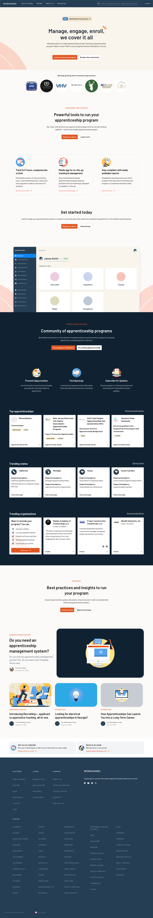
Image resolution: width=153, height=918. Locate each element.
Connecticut (19, 869)
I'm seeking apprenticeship (89, 348)
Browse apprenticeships (134, 411)
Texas (90, 470)
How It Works (19, 779)
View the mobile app (68, 191)
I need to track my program (65, 57)
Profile (59, 552)
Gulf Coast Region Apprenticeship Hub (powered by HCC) (96, 421)
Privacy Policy (60, 791)
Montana (69, 845)
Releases (37, 791)
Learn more (85, 137)
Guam (15, 893)
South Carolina (128, 470)
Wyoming (120, 875)
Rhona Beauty (25, 418)
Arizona (17, 845)
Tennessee (95, 883)
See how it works (24, 191)
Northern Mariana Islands (99, 828)
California (23, 470)
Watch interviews (84, 610)
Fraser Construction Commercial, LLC (96, 522)
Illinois (42, 839)
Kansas (42, 857)
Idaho (41, 833)
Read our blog (67, 610)
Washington (122, 851)
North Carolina (72, 887)
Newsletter (39, 779)
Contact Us (58, 803)
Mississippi (70, 833)
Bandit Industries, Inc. (131, 521)
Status (16, 803)
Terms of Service (61, 785)
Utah (118, 827)
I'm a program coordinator (63, 348)
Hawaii (42, 827)
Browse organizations (135, 513)
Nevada (68, 857)
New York (69, 881)
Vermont (120, 833)
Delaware (17, 875)
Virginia (120, 839)
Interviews (38, 797)
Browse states (138, 463)
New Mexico (70, 875)
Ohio (92, 835)
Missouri (69, 839)
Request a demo (69, 137)
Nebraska (69, 851)
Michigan (57, 470)
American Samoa (20, 839)
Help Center (39, 785)
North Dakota (71, 893)
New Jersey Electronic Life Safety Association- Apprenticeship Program (63, 423)
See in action (108, 191)
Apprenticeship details (25, 445)
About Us (57, 779)
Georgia (16, 887)
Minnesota (70, 827)
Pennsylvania (97, 853)
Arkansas (17, 851)
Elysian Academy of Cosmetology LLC (62, 522)
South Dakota (97, 877)
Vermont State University (127, 419)
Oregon (93, 847)
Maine (41, 875)
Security (57, 797)
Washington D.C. (124, 857)
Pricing (16, 785)
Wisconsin (121, 869)
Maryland (43, 881)
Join (15, 809)
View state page (25, 495)
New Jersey (70, 869)
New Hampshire (72, 863)
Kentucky (43, 863)
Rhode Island (96, 865)
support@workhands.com (97, 751)
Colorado (17, 863)
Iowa (41, 851)
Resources (18, 797)
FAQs (15, 791)
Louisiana (43, 869)
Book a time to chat (27, 751)
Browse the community (89, 57)
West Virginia (122, 863)
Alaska (16, 833)
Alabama (17, 827)
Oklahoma (95, 841)
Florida (16, 881)
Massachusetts (46, 887)
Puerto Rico (96, 859)
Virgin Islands (123, 845)
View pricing (85, 226)
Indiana (42, 845)
